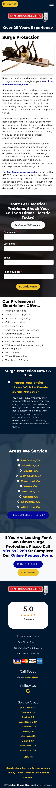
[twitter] (28, 691)
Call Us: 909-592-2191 (28, 225)
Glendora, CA (30, 465)
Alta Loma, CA (30, 507)
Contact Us (10, 4)
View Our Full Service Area (28, 515)
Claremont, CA (30, 481)
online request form (31, 555)
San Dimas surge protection (22, 172)
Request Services (28, 564)
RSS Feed (28, 777)
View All (28, 756)
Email (7, 257)
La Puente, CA (30, 501)
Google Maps (13, 768)
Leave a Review (31, 768)
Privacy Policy (15, 772)
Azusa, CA (30, 486)
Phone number (13, 272)
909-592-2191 (15, 551)
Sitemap (44, 772)
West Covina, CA (30, 475)
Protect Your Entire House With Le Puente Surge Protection (30, 387)
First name (10, 232)
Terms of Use (31, 772)
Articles (45, 768)
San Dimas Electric (22, 785)
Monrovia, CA (30, 491)
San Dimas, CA (30, 460)
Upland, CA (30, 496)
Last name (10, 243)
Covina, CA (30, 470)
